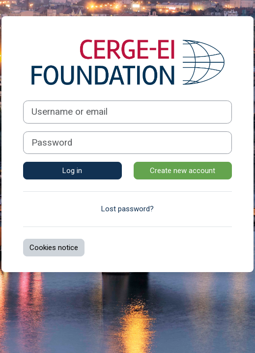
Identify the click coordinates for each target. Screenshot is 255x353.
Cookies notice (53, 247)
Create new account (182, 170)
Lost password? (127, 208)
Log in (72, 170)
